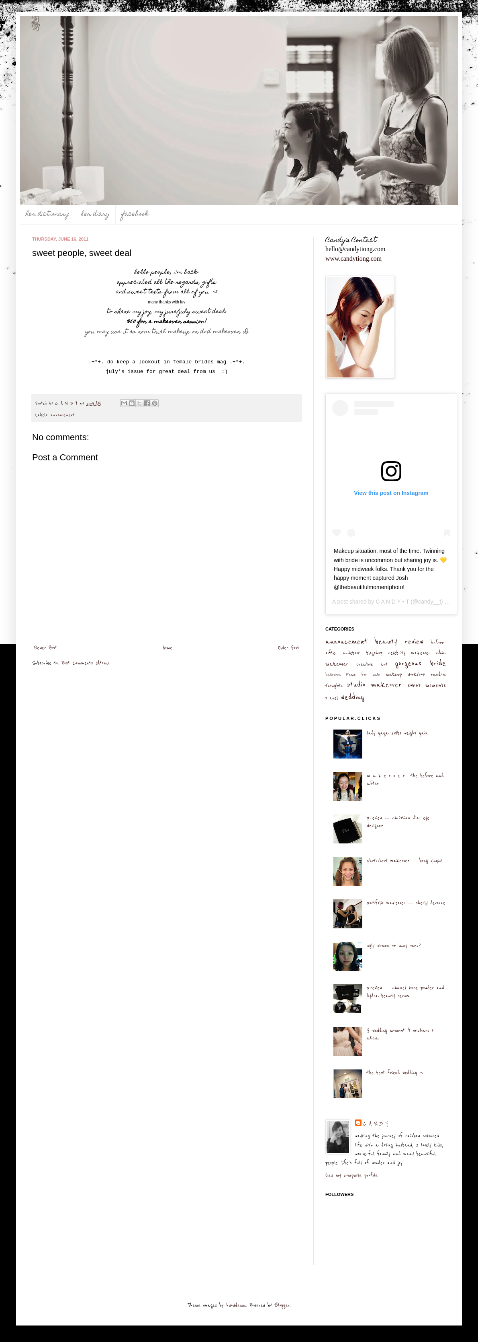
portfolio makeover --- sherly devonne (406, 903)
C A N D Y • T (392, 601)
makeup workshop (405, 674)
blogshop (374, 653)
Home (168, 648)
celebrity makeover (409, 653)
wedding (352, 697)
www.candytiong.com (353, 258)
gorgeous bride (420, 663)
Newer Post (45, 648)
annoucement (63, 415)
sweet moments (426, 685)
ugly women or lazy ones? (394, 945)
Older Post (288, 648)
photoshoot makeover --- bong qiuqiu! (405, 861)
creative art (372, 664)
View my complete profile (351, 1175)
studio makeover (374, 685)
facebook (135, 214)
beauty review (399, 642)
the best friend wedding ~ (395, 1073)
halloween (333, 674)
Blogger (282, 1305)
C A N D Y (375, 1124)
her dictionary (47, 214)
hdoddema (236, 1305)
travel (331, 698)
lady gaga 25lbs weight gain (397, 733)
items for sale (363, 675)
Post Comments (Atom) (85, 663)
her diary (95, 214)
